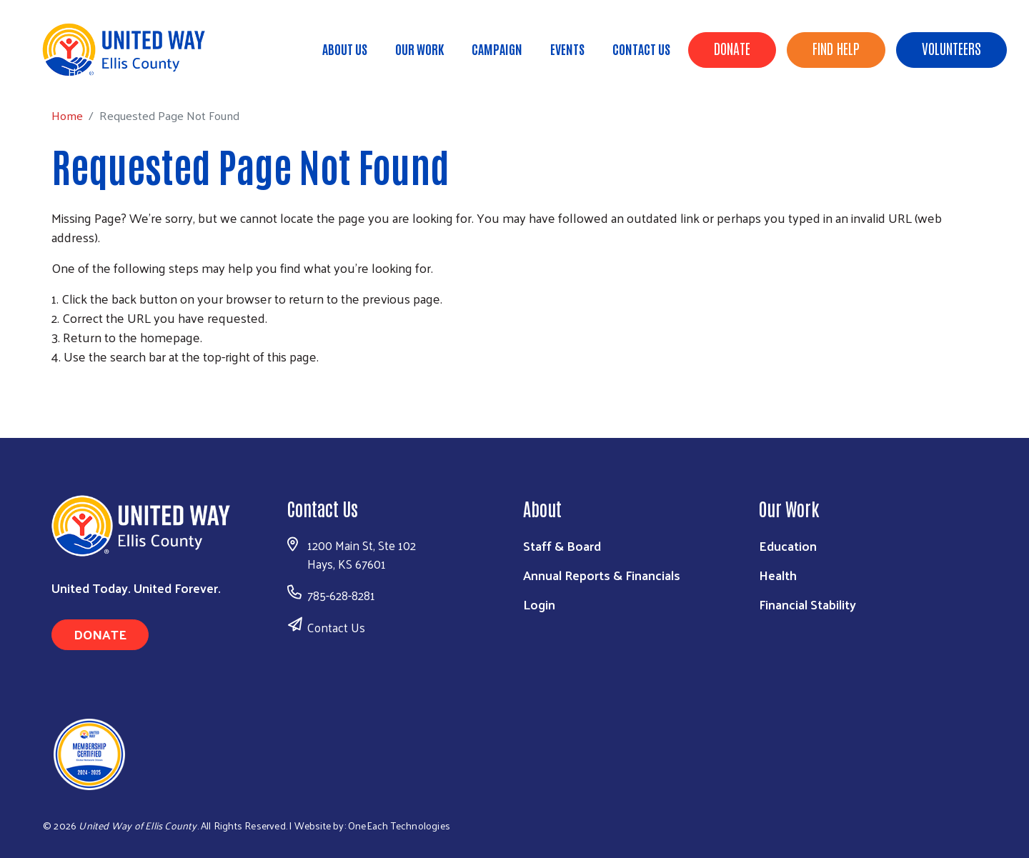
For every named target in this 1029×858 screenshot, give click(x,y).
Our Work (419, 48)
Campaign (497, 48)
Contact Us (641, 48)
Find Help (836, 48)
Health (778, 575)
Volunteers (951, 48)
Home (83, 72)
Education (788, 545)
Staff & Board (562, 545)
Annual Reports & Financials (601, 575)
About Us (344, 48)
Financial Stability (807, 604)
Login (539, 604)
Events (567, 48)
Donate (732, 48)
